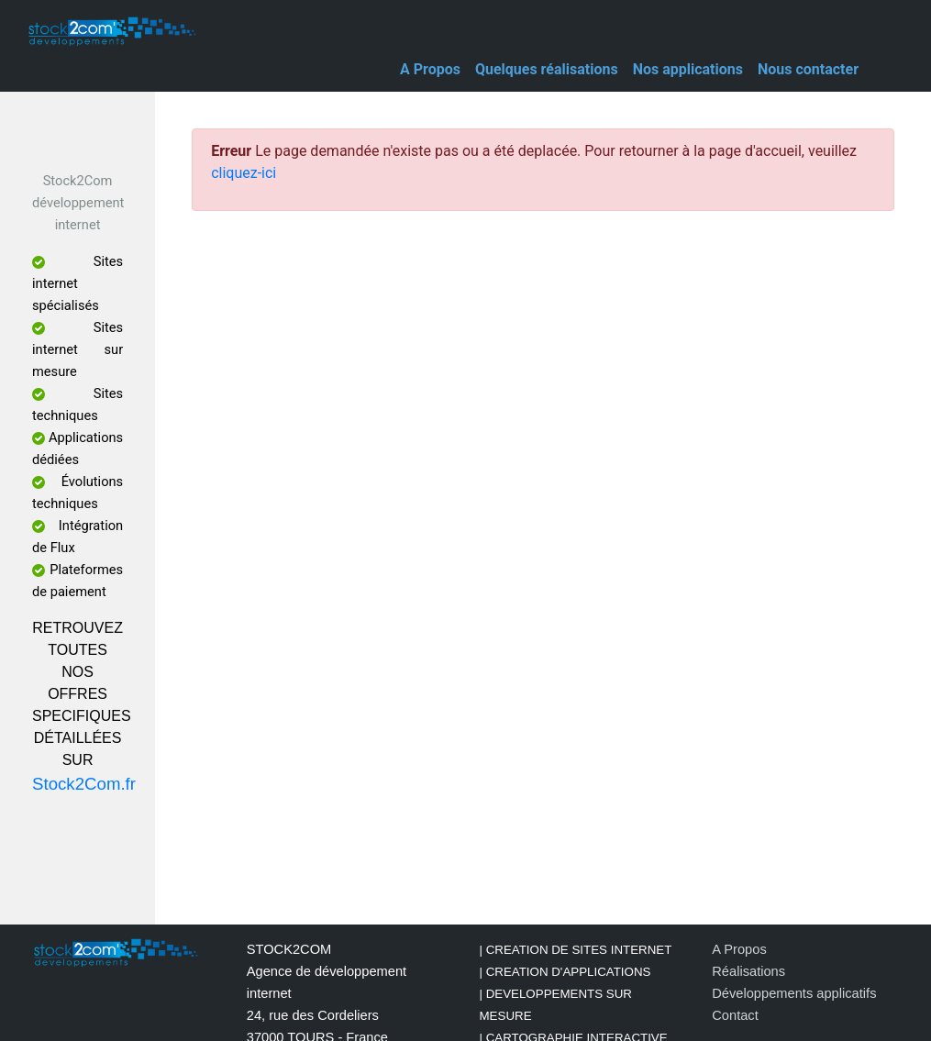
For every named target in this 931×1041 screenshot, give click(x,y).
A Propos (430, 69)
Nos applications (688, 69)
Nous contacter (808, 69)
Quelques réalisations (546, 69)
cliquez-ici (243, 173)
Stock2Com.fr (84, 783)
